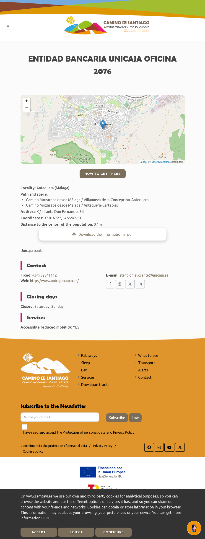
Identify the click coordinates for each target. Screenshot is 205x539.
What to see (148, 355)
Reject (76, 532)
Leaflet (143, 162)
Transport (146, 363)
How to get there (103, 174)
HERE (45, 518)
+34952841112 (44, 275)
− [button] (26, 108)
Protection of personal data (84, 432)
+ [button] (26, 101)
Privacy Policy (123, 432)
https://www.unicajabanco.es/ (54, 281)
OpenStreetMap (161, 162)
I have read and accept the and (78, 432)
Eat (84, 370)
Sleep (85, 363)
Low (135, 418)
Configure (113, 532)
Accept (39, 532)
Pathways (89, 355)
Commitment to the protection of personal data (54, 446)
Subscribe (117, 418)
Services (88, 377)
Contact (144, 377)
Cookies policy (33, 451)
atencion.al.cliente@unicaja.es (143, 275)
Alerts (143, 370)
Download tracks (95, 385)
